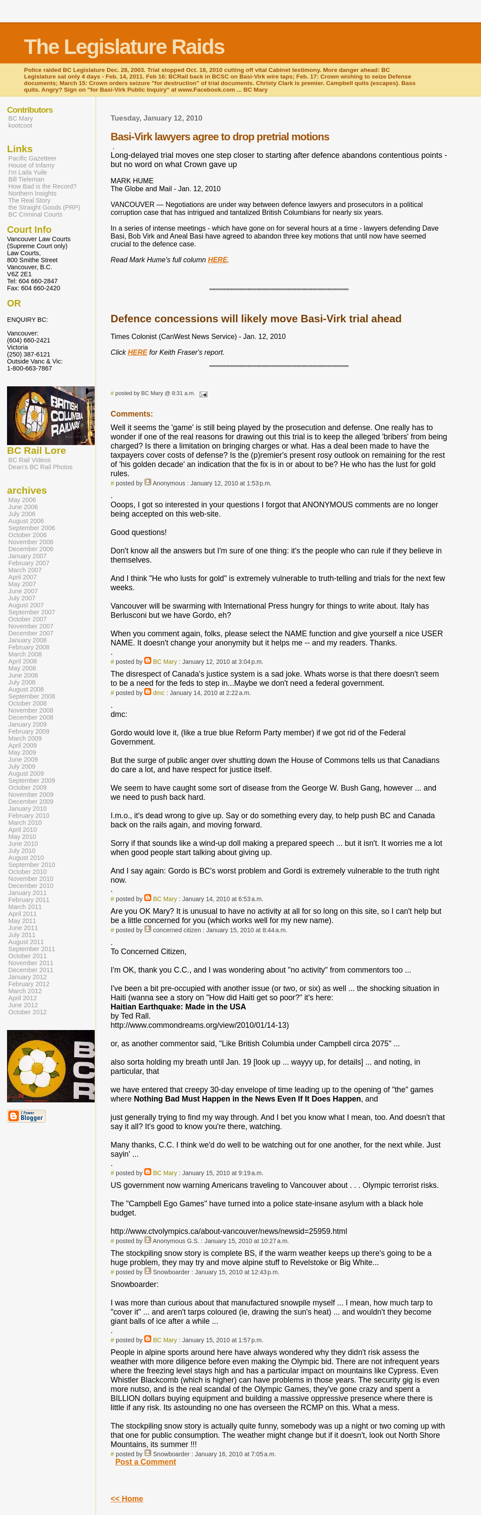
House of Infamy (31, 165)
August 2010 (26, 857)
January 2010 (27, 808)
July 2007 (22, 598)
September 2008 (31, 696)
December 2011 (30, 969)
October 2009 (27, 787)
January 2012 (27, 976)
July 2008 (22, 682)
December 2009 (30, 801)
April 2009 (22, 745)
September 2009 (31, 780)
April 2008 (22, 661)
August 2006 (26, 520)
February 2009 (29, 731)
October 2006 (27, 534)
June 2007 (23, 591)
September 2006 (31, 527)
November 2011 (30, 962)
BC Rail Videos (29, 459)
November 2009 (30, 794)
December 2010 (30, 885)
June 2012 (23, 1005)
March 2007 (25, 570)
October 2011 (27, 955)
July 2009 (22, 766)
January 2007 (27, 556)
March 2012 (25, 991)
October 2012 (27, 1012)
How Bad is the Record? (42, 186)
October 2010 (27, 871)
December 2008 (30, 717)
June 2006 (23, 506)
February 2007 (29, 563)
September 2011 (31, 948)
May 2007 (22, 584)
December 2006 (30, 549)
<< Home (126, 1498)
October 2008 (27, 703)
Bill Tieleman (26, 179)
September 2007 (31, 612)
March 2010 (25, 822)
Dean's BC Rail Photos (40, 467)
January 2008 (27, 640)
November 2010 (30, 878)
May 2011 (22, 920)
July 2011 (22, 934)
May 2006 (22, 499)
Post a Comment (145, 1462)
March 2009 (25, 738)
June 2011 (23, 927)
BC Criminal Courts (35, 214)
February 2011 (29, 899)
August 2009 (26, 773)
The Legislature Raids (124, 46)
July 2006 (22, 513)
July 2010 (22, 850)
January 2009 (27, 724)
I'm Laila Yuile (27, 172)
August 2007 (26, 605)
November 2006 (30, 541)
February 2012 (29, 983)
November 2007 (30, 626)
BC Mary (165, 661)
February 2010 (29, 815)
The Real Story (29, 200)
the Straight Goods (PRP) (44, 207)
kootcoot (20, 125)
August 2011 (26, 941)
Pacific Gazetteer (32, 158)
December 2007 (30, 633)
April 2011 (22, 913)
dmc (159, 692)
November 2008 (30, 710)
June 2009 (23, 759)
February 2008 (29, 647)
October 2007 (27, 619)
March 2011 (25, 906)
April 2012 (22, 998)
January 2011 (27, 892)
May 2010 (22, 836)
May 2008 (22, 668)
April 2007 (22, 577)
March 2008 (25, 654)
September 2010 (31, 864)
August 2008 (26, 689)
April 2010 (22, 829)
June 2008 (23, 675)
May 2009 (22, 752)
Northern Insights (32, 193)
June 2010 (23, 843)
